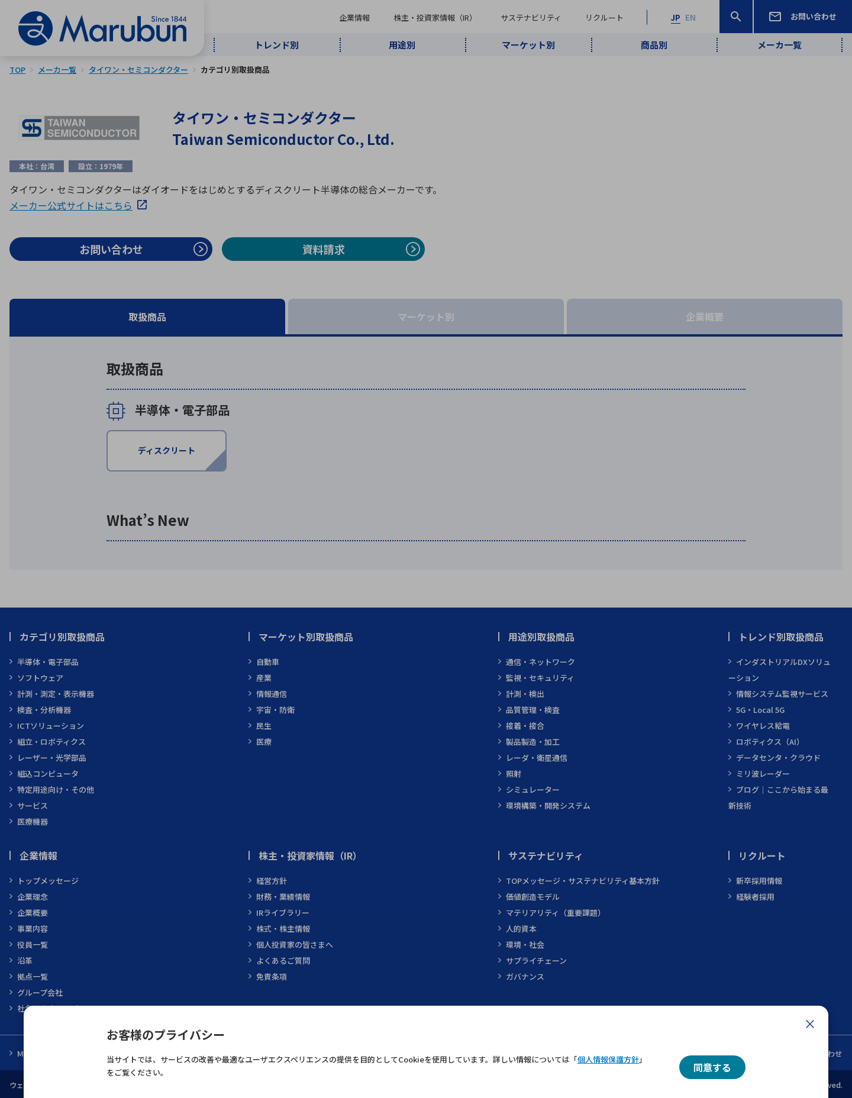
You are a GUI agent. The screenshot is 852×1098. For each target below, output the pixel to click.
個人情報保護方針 (608, 1059)
